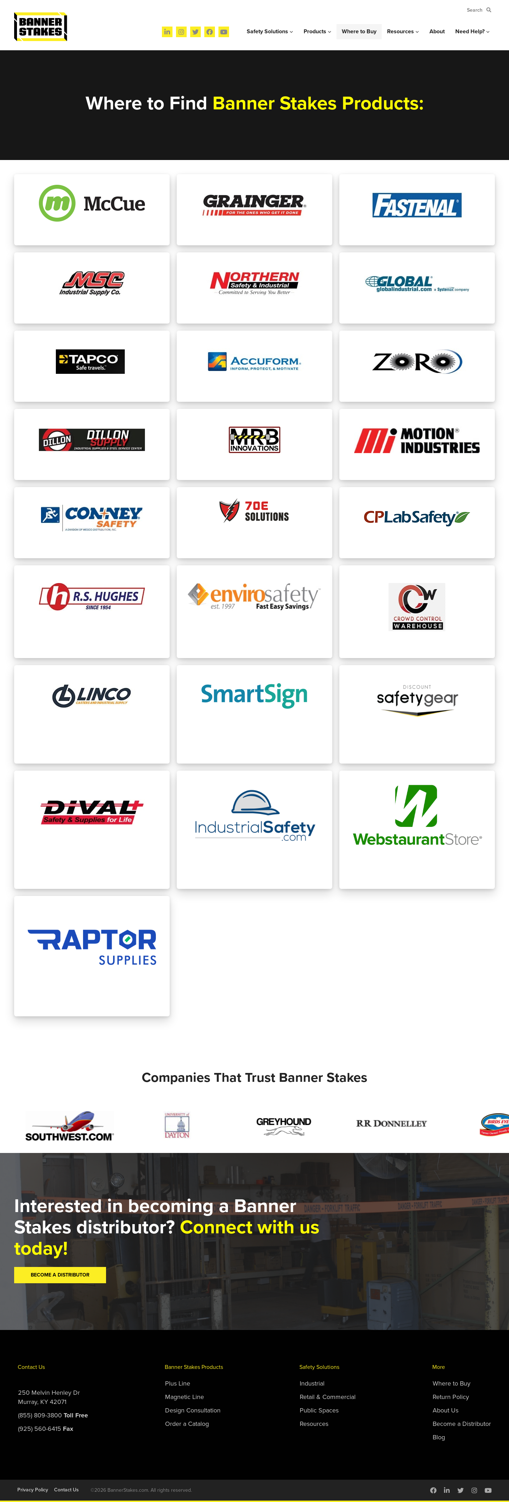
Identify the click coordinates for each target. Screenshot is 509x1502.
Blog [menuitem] (439, 1437)
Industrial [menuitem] (312, 1383)
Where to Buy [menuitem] (359, 31)
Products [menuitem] (315, 31)
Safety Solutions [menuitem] (267, 31)
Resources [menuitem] (400, 31)
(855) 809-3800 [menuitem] (53, 1415)
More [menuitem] (438, 1367)
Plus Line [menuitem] (177, 1383)
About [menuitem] (437, 31)
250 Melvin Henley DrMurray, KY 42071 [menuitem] (49, 1397)
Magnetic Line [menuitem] (184, 1397)
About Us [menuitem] (445, 1410)
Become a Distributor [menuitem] (462, 1424)
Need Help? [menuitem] (470, 31)
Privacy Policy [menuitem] (32, 1490)
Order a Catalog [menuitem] (187, 1424)
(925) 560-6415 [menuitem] (45, 1429)
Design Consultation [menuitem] (193, 1410)
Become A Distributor (60, 1275)
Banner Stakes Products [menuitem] (194, 1367)
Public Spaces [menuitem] (319, 1410)
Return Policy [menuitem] (451, 1397)
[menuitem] (167, 32)
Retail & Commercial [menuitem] (328, 1397)
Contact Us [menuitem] (31, 1367)
